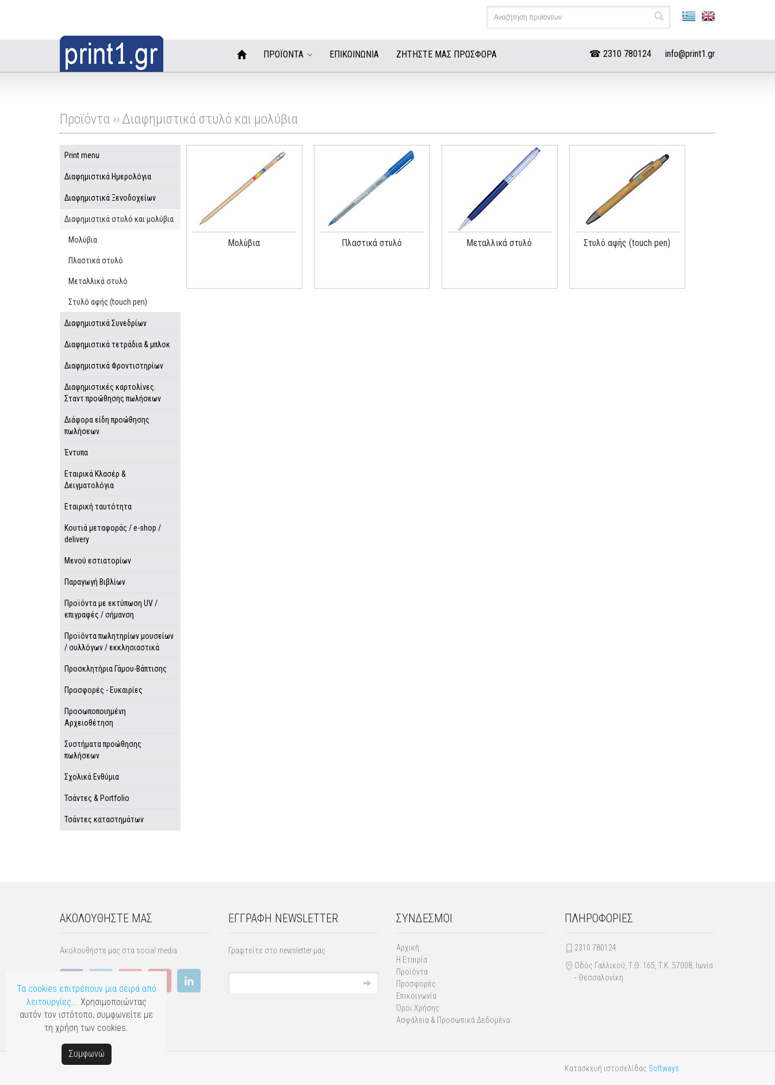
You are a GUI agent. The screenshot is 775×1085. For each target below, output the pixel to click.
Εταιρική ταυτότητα (98, 506)
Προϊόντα (412, 971)
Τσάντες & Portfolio (96, 798)
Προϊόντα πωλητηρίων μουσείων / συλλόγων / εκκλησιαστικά (119, 641)
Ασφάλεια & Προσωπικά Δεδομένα (453, 1020)
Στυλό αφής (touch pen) (107, 301)
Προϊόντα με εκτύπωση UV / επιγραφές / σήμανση (111, 609)
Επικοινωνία (416, 995)
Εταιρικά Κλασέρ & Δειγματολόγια (95, 479)
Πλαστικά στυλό (95, 260)
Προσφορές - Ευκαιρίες (103, 690)
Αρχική (407, 947)
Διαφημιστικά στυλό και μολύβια (210, 119)
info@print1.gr (690, 53)
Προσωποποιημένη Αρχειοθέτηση (95, 717)
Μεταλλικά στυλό (98, 281)
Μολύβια (82, 239)
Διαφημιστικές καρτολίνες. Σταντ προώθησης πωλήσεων (112, 392)
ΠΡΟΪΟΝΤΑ (283, 54)
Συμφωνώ (86, 1053)
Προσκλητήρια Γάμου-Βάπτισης (115, 668)
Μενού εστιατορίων (97, 560)
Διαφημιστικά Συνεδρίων (105, 323)
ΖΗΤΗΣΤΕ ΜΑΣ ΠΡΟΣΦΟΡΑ (446, 54)
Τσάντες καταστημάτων (104, 819)
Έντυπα (76, 452)
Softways (664, 1068)
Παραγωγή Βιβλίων (94, 581)
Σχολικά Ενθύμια (91, 776)
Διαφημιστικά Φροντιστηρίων (113, 365)
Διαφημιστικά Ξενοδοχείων (110, 197)
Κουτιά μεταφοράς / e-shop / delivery (112, 533)
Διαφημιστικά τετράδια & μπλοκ (117, 344)
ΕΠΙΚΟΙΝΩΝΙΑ (354, 54)
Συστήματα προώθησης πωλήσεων (102, 749)
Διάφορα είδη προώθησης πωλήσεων (106, 425)
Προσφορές (416, 983)
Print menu (81, 155)
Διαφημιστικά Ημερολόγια (107, 176)
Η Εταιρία (411, 959)
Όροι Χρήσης (417, 1008)
